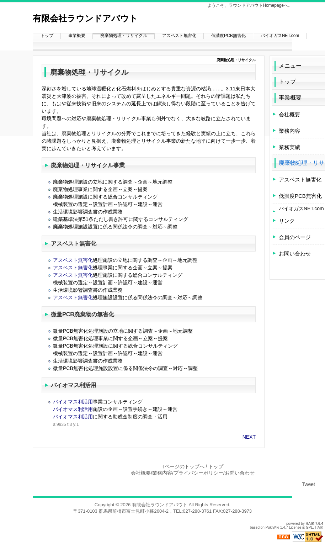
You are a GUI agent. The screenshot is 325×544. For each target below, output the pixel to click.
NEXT (249, 437)
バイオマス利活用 (73, 385)
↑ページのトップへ (183, 466)
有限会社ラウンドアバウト (159, 504)
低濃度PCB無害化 (228, 35)
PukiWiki (272, 527)
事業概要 (76, 35)
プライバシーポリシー (198, 473)
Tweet (308, 484)
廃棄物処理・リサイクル (123, 35)
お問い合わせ (240, 473)
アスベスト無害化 (179, 35)
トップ (47, 35)
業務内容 (162, 473)
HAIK (310, 523)
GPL (309, 527)
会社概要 (141, 473)
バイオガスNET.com (280, 35)
